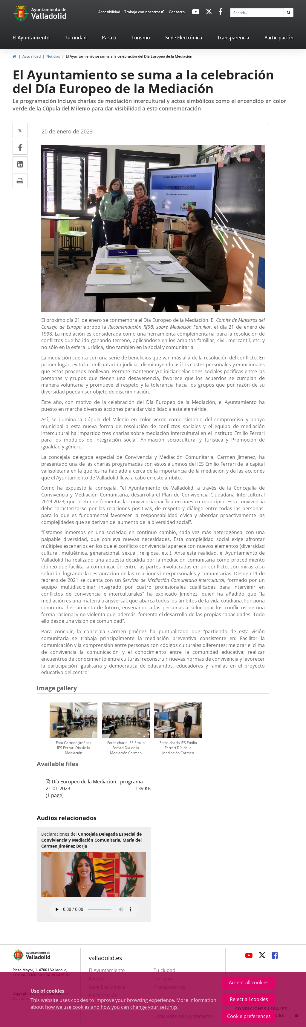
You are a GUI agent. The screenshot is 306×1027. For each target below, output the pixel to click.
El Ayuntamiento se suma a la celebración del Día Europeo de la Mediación (129, 56)
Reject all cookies (249, 999)
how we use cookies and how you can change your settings (111, 1007)
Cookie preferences (249, 1016)
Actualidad (31, 56)
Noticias (53, 56)
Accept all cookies (249, 982)
